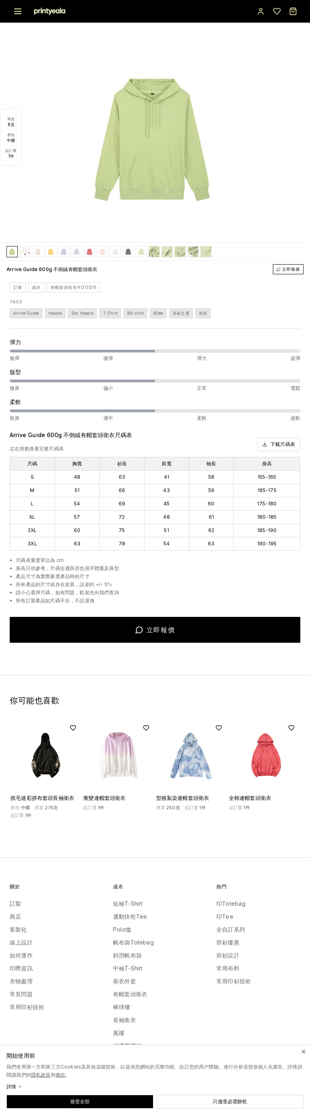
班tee (158, 313)
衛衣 (203, 313)
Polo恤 (122, 929)
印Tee (224, 916)
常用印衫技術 (27, 1007)
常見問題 (21, 994)
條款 (60, 1075)
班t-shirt (135, 313)
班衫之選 (181, 313)
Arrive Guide (26, 313)
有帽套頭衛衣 (130, 994)
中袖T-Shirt (128, 968)
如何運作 (21, 955)
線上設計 (21, 942)
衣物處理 (21, 981)
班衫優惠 (227, 942)
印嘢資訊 (21, 968)
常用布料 (227, 968)
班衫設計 (227, 955)
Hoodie (55, 313)
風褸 (118, 1032)
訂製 (17, 287)
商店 (15, 916)
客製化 (18, 929)
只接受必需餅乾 (230, 1101)
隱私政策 (41, 1075)
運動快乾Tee (130, 916)
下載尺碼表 (278, 444)
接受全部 (80, 1101)
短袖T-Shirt (128, 903)
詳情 (14, 1086)
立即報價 (288, 269)
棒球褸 (121, 1007)
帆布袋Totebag (133, 942)
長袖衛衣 (124, 1019)
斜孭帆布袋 (127, 955)
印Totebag (230, 903)
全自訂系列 (230, 929)
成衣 (36, 287)
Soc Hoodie (82, 313)
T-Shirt (110, 313)
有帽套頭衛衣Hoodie (73, 287)
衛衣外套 (124, 981)
